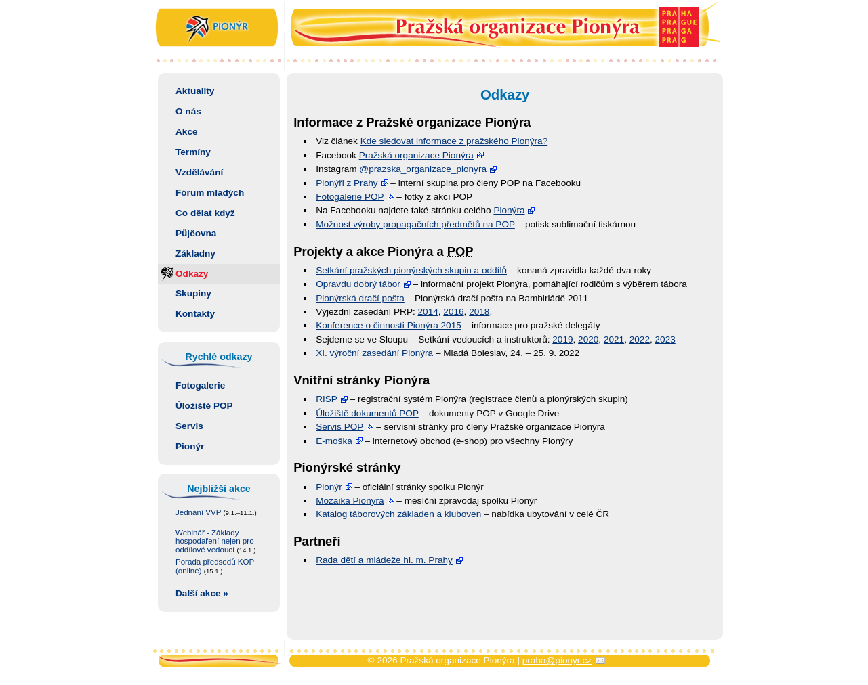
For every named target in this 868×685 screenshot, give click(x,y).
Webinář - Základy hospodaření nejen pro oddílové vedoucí (215, 541)
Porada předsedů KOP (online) (214, 566)
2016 (453, 312)
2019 (562, 339)
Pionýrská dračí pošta (360, 298)
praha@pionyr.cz (557, 660)
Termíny (193, 152)
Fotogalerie (200, 385)
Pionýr (189, 446)
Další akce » (201, 593)
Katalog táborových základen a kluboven (398, 514)
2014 (428, 312)
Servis (189, 426)
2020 (588, 339)
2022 (639, 339)
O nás (188, 111)
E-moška (334, 441)
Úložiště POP (204, 406)
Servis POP (339, 427)
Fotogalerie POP (350, 197)
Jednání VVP (216, 512)
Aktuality (194, 91)
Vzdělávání (199, 172)
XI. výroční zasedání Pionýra (374, 353)
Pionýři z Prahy (346, 183)
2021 (614, 339)
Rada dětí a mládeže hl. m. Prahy (384, 560)
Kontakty (195, 314)
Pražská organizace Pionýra (434, 29)
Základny (195, 253)
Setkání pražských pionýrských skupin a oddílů (411, 270)
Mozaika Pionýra (350, 500)
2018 (479, 312)
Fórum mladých (209, 192)
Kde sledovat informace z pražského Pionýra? (454, 141)
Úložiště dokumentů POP (367, 413)
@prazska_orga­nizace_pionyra (423, 169)
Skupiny (193, 293)
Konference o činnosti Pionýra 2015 (388, 325)
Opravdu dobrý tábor (358, 284)
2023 (665, 339)
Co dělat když (205, 213)
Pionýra (508, 210)
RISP (326, 399)
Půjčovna (195, 233)
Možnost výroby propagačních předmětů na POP (415, 224)
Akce (186, 132)
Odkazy (191, 274)
